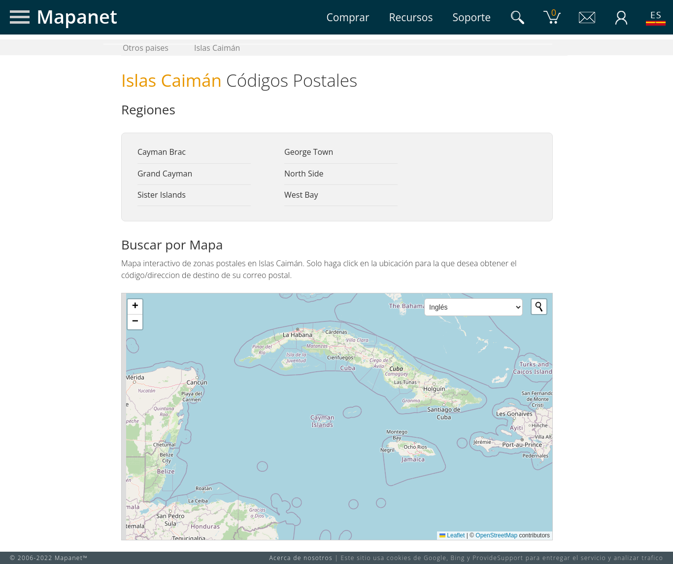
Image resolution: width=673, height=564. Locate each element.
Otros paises (145, 47)
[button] (135, 307)
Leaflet (452, 535)
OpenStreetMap (496, 535)
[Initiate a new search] (539, 306)
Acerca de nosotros (301, 558)
